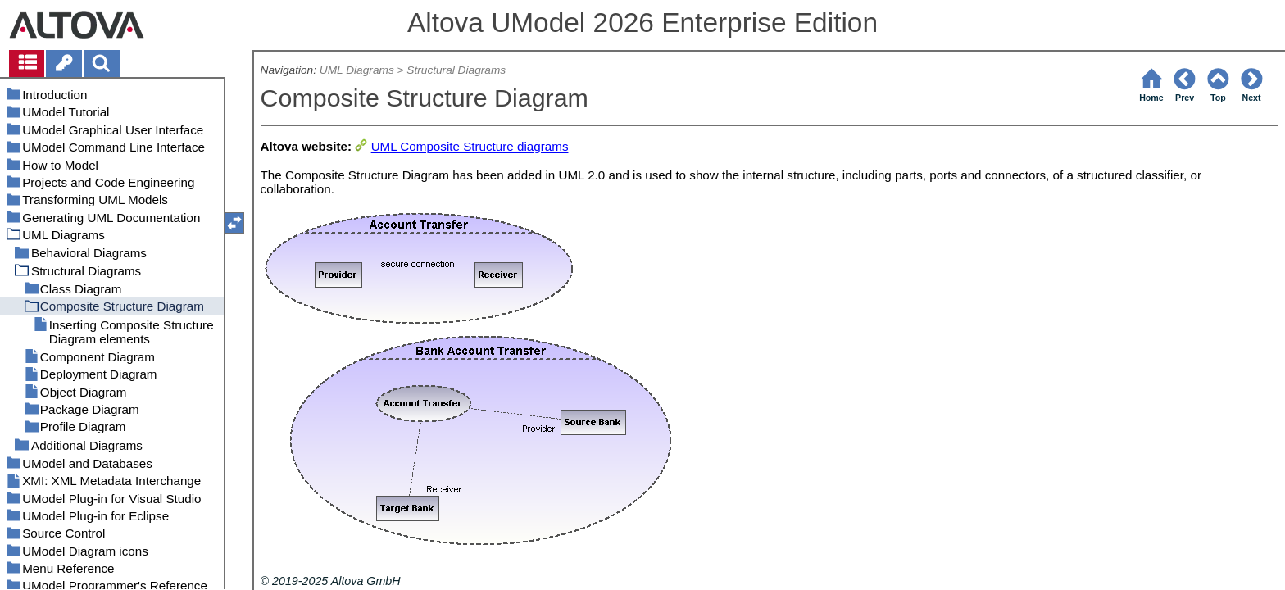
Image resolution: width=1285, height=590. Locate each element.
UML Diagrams (357, 70)
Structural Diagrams (456, 70)
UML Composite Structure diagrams (470, 147)
